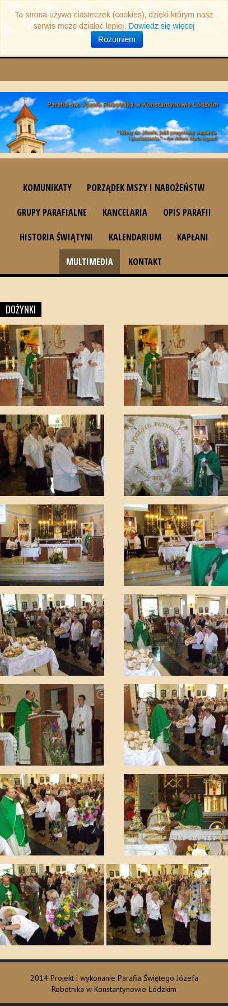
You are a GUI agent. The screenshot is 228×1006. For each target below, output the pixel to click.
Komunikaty (47, 187)
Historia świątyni (56, 237)
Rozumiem (117, 39)
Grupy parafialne (52, 212)
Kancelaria (125, 212)
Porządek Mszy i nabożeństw (146, 187)
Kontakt (145, 262)
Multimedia (89, 262)
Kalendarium (135, 237)
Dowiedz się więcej (161, 25)
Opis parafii (187, 212)
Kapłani (192, 237)
